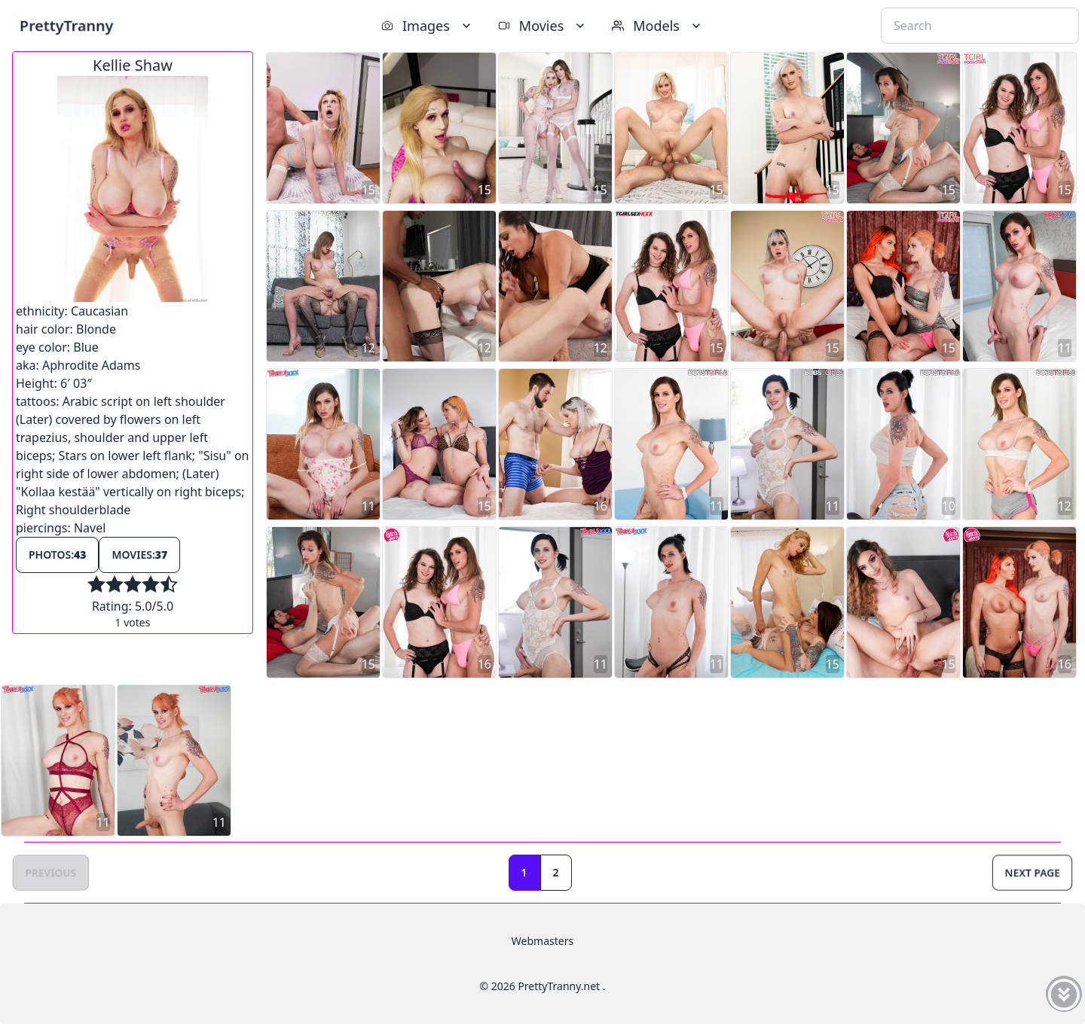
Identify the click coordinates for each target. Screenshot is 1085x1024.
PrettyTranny (66, 25)
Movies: (139, 554)
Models (658, 26)
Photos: (57, 554)
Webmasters (542, 941)
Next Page (1032, 872)
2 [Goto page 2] (556, 872)
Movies (543, 26)
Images (427, 26)
